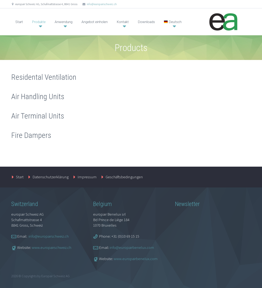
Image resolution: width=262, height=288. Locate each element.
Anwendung (63, 22)
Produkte (39, 22)
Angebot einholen (94, 22)
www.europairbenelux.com (136, 258)
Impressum (87, 176)
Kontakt (123, 22)
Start (19, 22)
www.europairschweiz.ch (51, 247)
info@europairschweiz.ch (102, 4)
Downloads (146, 22)
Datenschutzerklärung (51, 176)
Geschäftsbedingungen (124, 176)
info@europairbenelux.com (132, 247)
